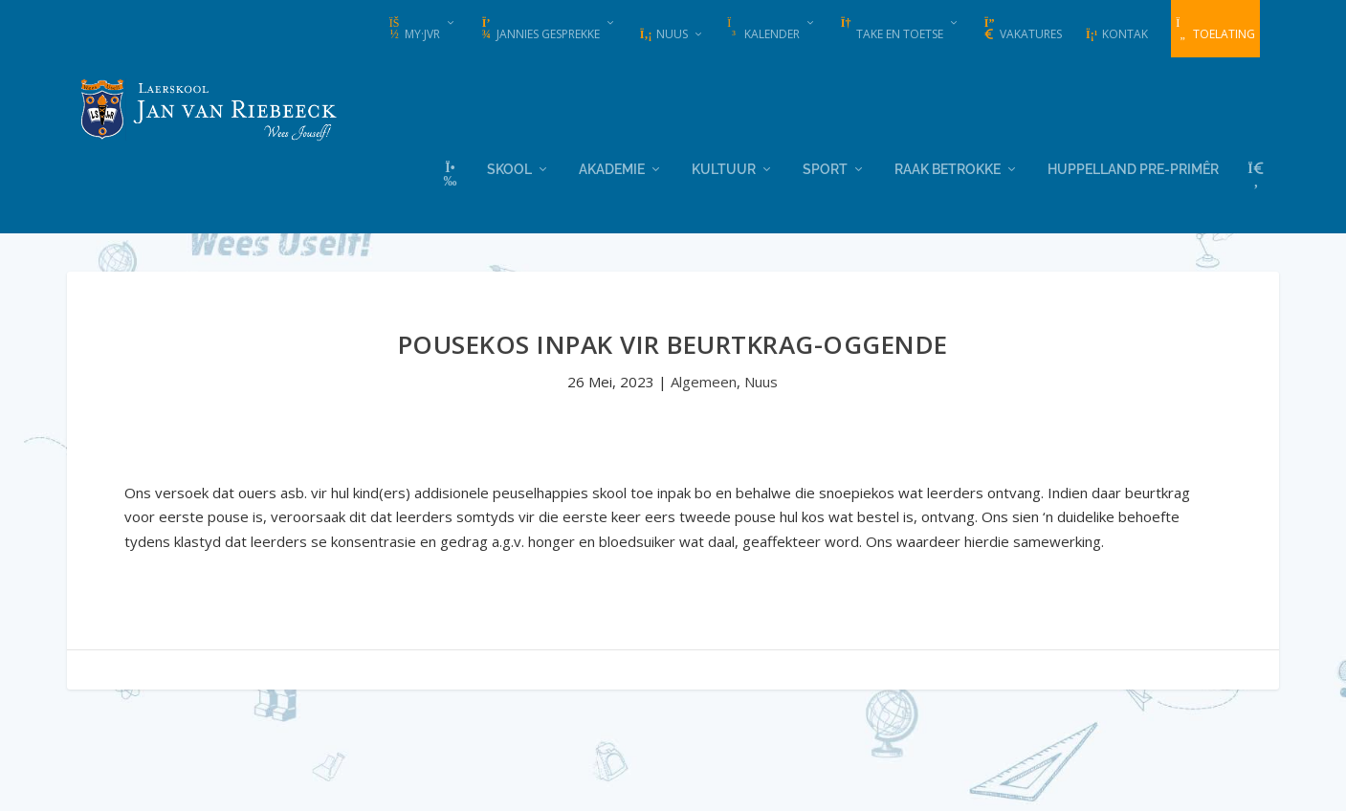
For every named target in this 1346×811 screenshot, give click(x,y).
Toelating (1215, 29)
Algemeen (704, 380)
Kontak (1116, 34)
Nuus (663, 34)
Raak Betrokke (947, 167)
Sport (825, 167)
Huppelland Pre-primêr (1133, 167)
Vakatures (1022, 29)
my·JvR (413, 29)
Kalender (763, 29)
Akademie (612, 167)
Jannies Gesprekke (539, 29)
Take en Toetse (891, 29)
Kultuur (724, 167)
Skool (509, 167)
